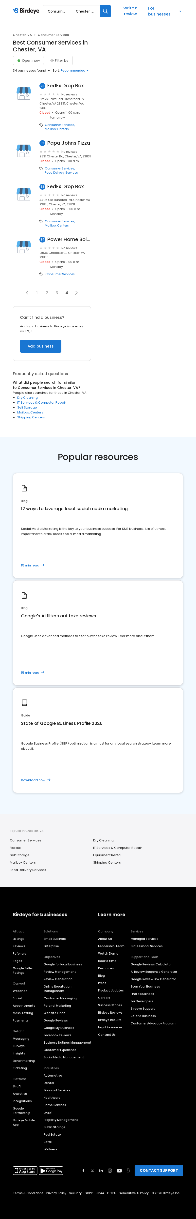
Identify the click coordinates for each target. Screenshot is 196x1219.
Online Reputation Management (57, 988)
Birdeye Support (143, 1008)
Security (75, 1193)
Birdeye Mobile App (24, 1122)
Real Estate (52, 1134)
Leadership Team (111, 946)
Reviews (19, 946)
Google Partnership (21, 1110)
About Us (105, 939)
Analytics (20, 1094)
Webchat (20, 991)
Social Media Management (64, 1057)
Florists (15, 847)
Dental (49, 1083)
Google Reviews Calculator (151, 964)
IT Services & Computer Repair (41, 402)
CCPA (111, 1193)
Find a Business (142, 994)
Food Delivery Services (61, 173)
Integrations (22, 1101)
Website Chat (54, 1013)
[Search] (105, 11)
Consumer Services (59, 125)
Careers (104, 998)
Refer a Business (143, 1016)
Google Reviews (56, 1020)
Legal (48, 1112)
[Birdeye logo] (27, 11)
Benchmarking (24, 1061)
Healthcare (52, 1098)
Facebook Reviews (57, 1035)
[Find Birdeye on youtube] (119, 1170)
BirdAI (17, 1086)
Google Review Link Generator (153, 979)
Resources (106, 968)
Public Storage (54, 1127)
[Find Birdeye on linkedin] (101, 1170)
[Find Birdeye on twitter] (92, 1170)
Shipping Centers (31, 417)
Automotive (53, 1075)
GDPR (89, 1193)
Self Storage (27, 407)
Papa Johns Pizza (68, 143)
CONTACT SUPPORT (159, 1170)
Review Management (60, 972)
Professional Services (147, 946)
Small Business (55, 939)
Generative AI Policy (134, 1193)
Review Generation (58, 979)
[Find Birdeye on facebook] (84, 1170)
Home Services (55, 1105)
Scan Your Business (145, 986)
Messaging (21, 1038)
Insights (19, 1053)
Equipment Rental (107, 855)
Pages (17, 961)
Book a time (107, 961)
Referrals (19, 953)
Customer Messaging (60, 998)
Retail (48, 1142)
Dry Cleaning (27, 397)
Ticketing (20, 1068)
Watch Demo (108, 953)
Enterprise (51, 946)
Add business (41, 346)
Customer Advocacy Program (153, 1023)
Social (17, 998)
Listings (18, 939)
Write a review (130, 11)
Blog (101, 976)
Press (102, 983)
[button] (27, 292)
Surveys (19, 1046)
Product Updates (111, 990)
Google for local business (63, 964)
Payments (21, 1020)
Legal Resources (110, 1027)
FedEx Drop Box (65, 86)
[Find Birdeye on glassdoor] (128, 1170)
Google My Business (59, 1028)
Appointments (24, 1006)
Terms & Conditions (28, 1193)
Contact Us (107, 1035)
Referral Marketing (57, 1006)
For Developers (142, 1001)
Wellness (50, 1149)
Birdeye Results (110, 1020)
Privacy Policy (56, 1193)
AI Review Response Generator (154, 972)
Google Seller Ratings (23, 970)
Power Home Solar (69, 239)
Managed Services (144, 939)
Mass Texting (23, 1013)
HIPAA (100, 1193)
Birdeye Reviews (110, 1012)
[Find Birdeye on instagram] (110, 1170)
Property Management (61, 1120)
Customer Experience (60, 1050)
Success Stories (110, 1005)
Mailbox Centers (57, 129)
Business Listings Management (67, 1042)
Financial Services (57, 1090)
